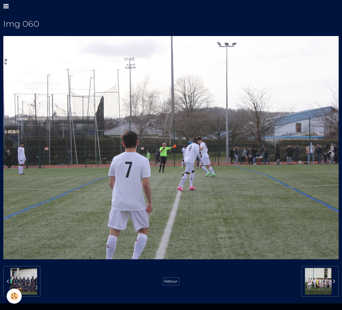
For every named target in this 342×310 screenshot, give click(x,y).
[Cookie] (14, 296)
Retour (171, 281)
